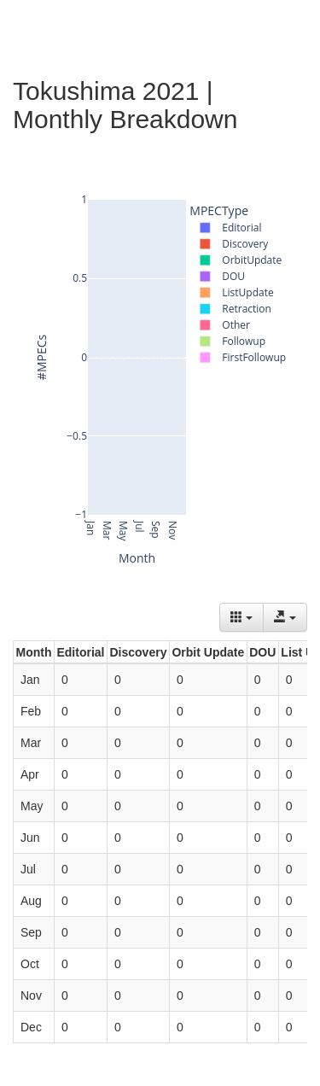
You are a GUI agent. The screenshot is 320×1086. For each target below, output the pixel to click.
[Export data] (285, 617)
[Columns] (241, 617)
